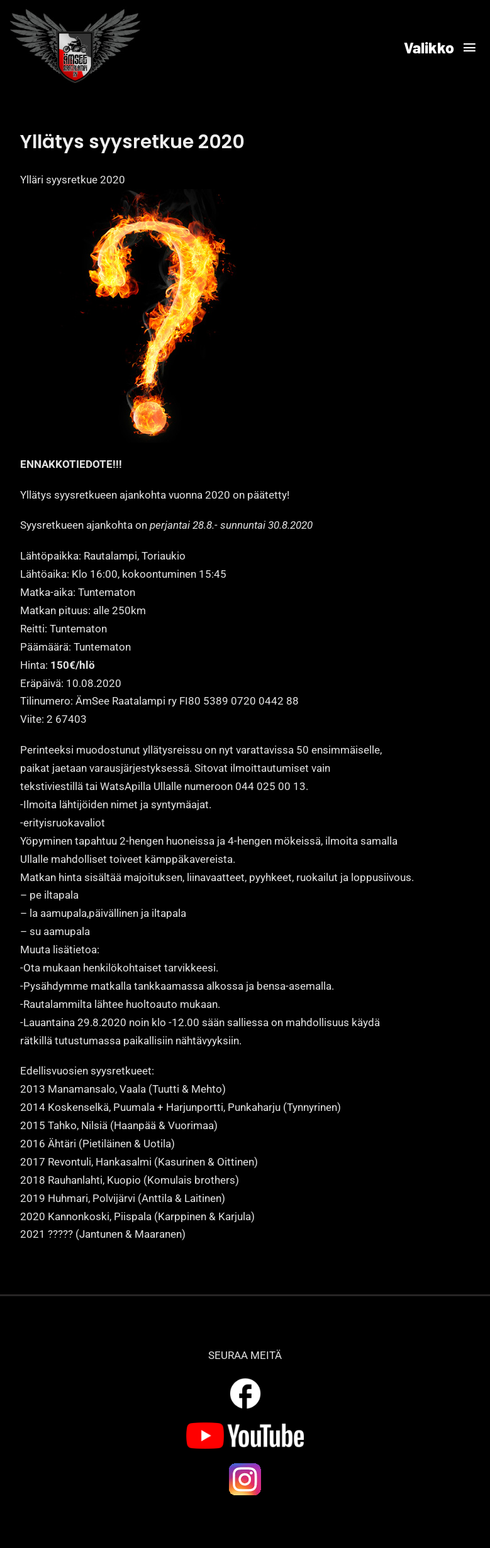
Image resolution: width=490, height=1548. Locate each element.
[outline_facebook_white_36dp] (245, 1380)
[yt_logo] (245, 1427)
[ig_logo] (245, 1466)
